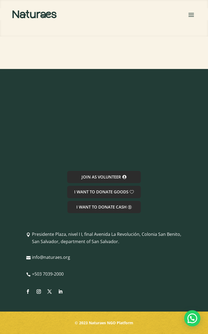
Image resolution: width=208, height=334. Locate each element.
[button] (192, 318)
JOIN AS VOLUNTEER (101, 177)
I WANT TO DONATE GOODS (101, 191)
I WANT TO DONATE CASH (101, 207)
